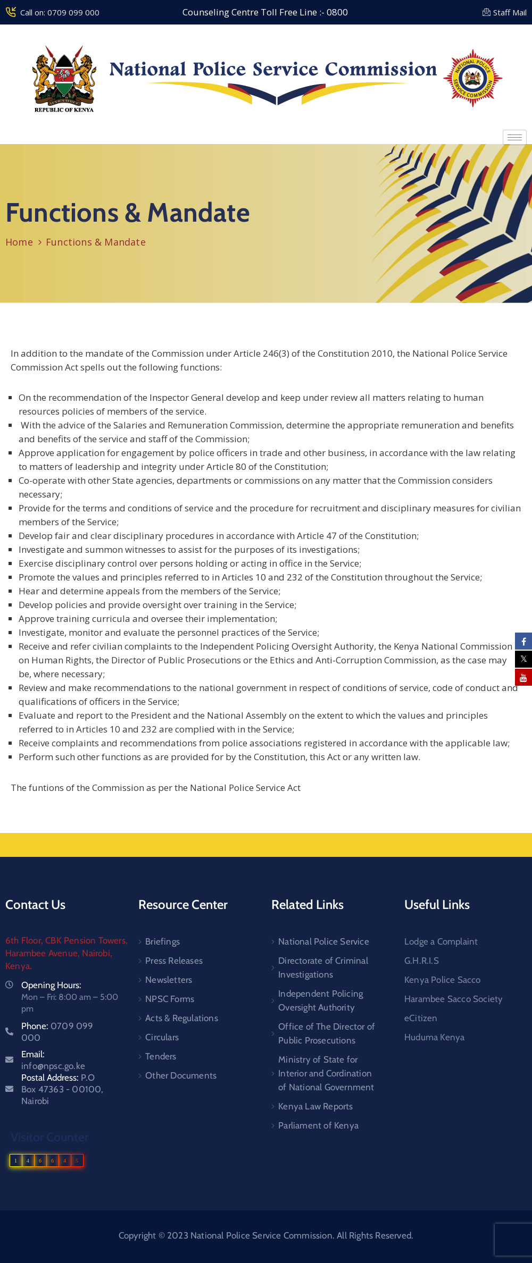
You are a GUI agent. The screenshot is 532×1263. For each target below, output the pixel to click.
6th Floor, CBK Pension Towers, (66, 940)
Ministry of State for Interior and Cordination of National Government (326, 1073)
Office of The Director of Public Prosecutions (326, 1033)
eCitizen (421, 1018)
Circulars (162, 1037)
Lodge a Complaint (441, 941)
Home (19, 241)
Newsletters (168, 979)
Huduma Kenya (434, 1037)
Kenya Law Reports (315, 1106)
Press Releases (174, 960)
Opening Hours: (51, 985)
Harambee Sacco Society (453, 998)
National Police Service (323, 941)
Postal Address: (62, 1089)
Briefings (162, 941)
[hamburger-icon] (515, 137)
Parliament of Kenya (318, 1125)
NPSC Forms (169, 998)
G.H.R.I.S (421, 960)
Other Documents (181, 1075)
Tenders (160, 1056)
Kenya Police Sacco (442, 979)
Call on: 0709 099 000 (59, 12)
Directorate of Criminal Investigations (323, 967)
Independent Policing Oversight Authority (320, 1000)
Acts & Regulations (181, 1018)
